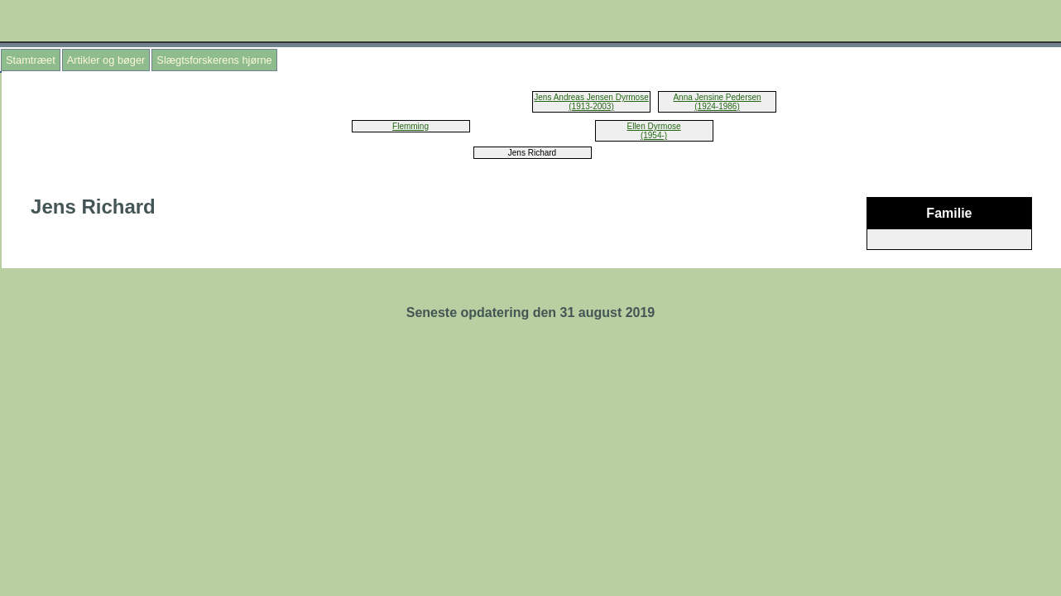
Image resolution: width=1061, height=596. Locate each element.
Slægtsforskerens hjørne (213, 60)
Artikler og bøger (106, 60)
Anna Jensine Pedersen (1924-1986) (717, 102)
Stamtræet (30, 60)
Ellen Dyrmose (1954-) (653, 131)
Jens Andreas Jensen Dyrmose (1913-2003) (591, 102)
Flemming (410, 126)
